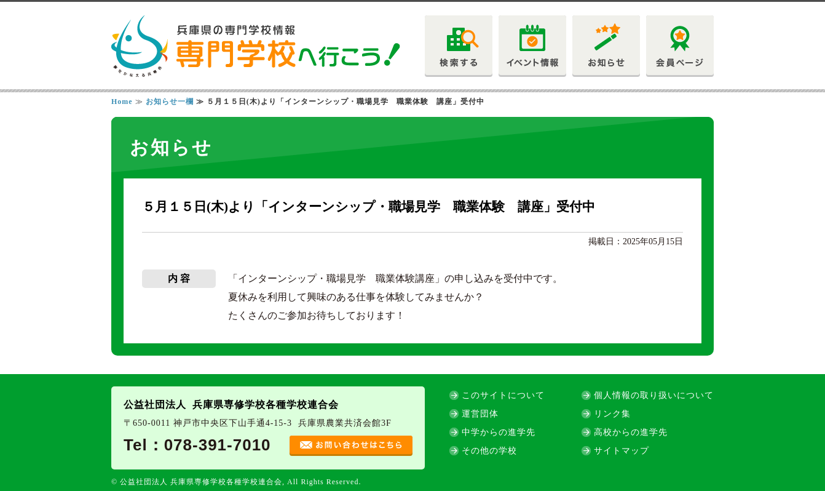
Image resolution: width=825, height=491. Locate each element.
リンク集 (612, 413)
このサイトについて (503, 395)
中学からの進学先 (498, 432)
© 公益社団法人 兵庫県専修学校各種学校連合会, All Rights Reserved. (236, 481)
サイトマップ (621, 450)
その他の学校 (489, 450)
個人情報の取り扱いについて (654, 395)
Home (122, 101)
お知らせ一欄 (170, 101)
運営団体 (480, 413)
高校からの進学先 (631, 432)
